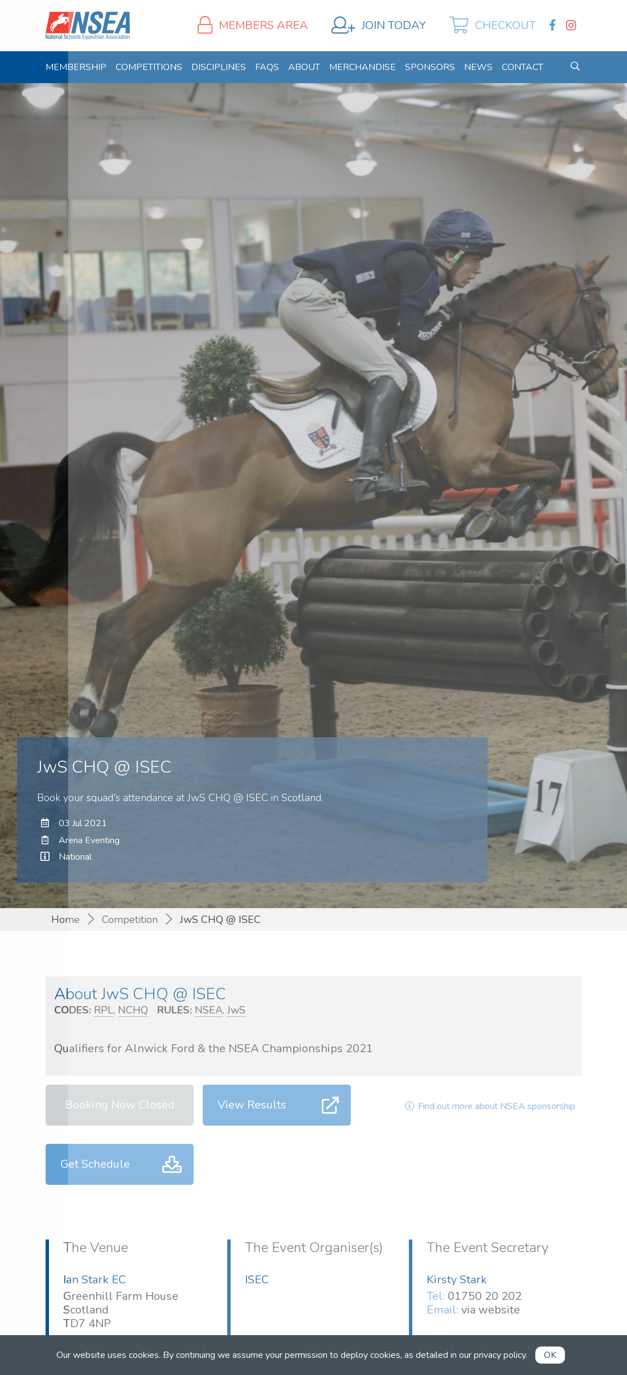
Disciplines (218, 67)
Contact (522, 67)
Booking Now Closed (120, 1105)
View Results (252, 1105)
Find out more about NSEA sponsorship (489, 1106)
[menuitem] (76, 67)
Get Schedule (95, 1164)
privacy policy (500, 1355)
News (478, 67)
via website (490, 1309)
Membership (76, 67)
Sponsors (430, 67)
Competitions (149, 67)
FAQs (267, 67)
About (304, 67)
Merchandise (362, 67)
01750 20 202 (485, 1296)
